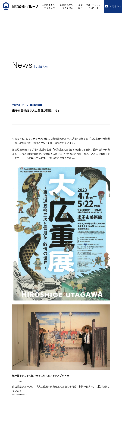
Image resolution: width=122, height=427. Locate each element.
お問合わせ (113, 6)
